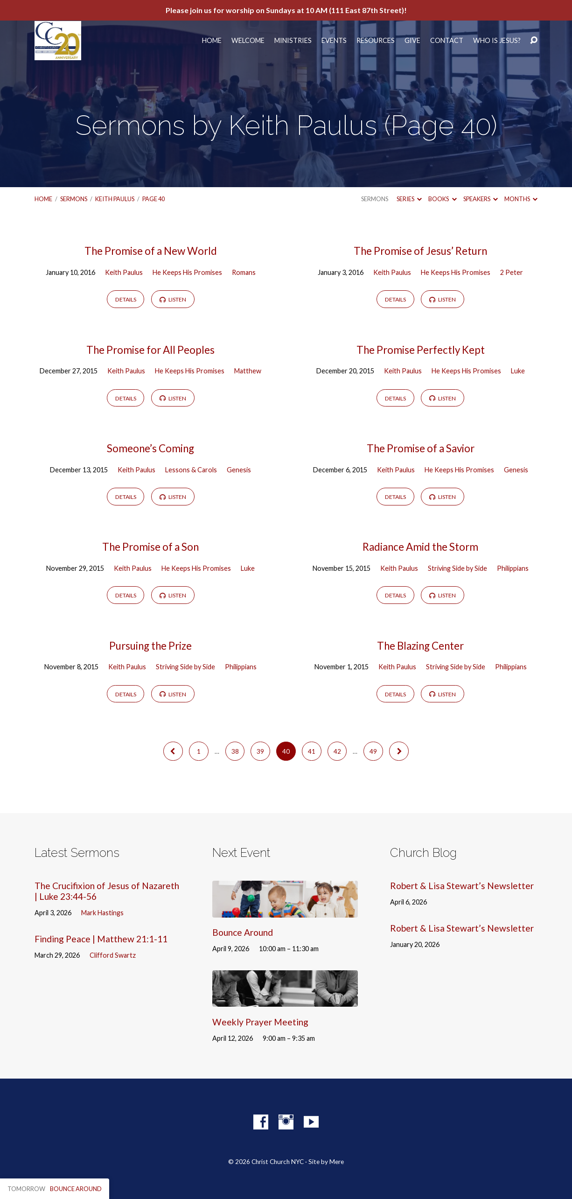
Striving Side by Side (457, 568)
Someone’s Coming (150, 448)
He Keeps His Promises (187, 272)
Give (412, 40)
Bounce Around (242, 932)
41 (311, 751)
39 (260, 751)
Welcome (248, 40)
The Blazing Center (420, 645)
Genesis (239, 470)
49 (373, 751)
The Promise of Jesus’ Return (420, 251)
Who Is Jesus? (497, 40)
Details (125, 299)
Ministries (293, 40)
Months (520, 199)
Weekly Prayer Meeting (260, 1022)
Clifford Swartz (113, 955)
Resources (375, 40)
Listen (173, 299)
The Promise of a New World (150, 251)
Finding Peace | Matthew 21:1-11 (101, 938)
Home (212, 40)
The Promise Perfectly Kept (420, 350)
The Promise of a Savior (420, 448)
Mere (336, 1161)
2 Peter (511, 272)
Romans (244, 272)
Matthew (247, 371)
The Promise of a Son (150, 546)
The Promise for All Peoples (150, 350)
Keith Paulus (114, 199)
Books (442, 199)
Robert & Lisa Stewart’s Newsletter (462, 885)
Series (409, 199)
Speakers (480, 199)
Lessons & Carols (191, 470)
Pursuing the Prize (150, 645)
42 (337, 751)
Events (334, 40)
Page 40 (153, 199)
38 (235, 751)
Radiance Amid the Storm (420, 546)
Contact (446, 40)
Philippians (513, 568)
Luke (518, 371)
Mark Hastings (102, 913)
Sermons (73, 199)
